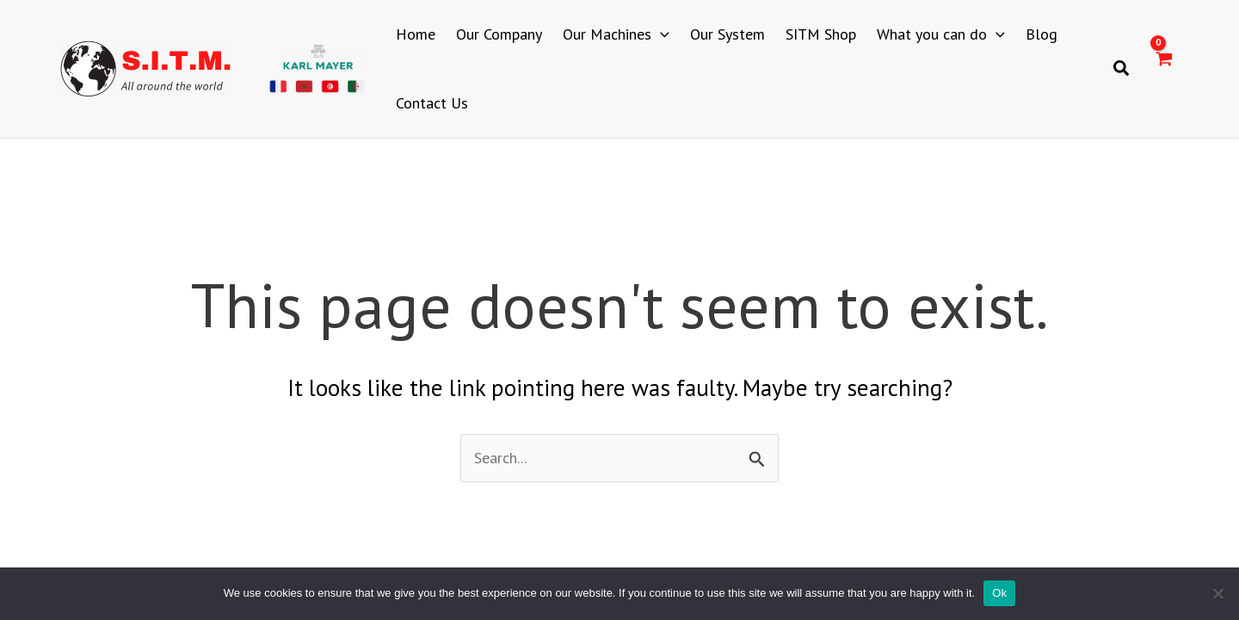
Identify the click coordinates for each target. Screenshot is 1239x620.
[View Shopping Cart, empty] (1163, 68)
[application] (660, 34)
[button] (1122, 69)
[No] (1217, 593)
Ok (999, 592)
